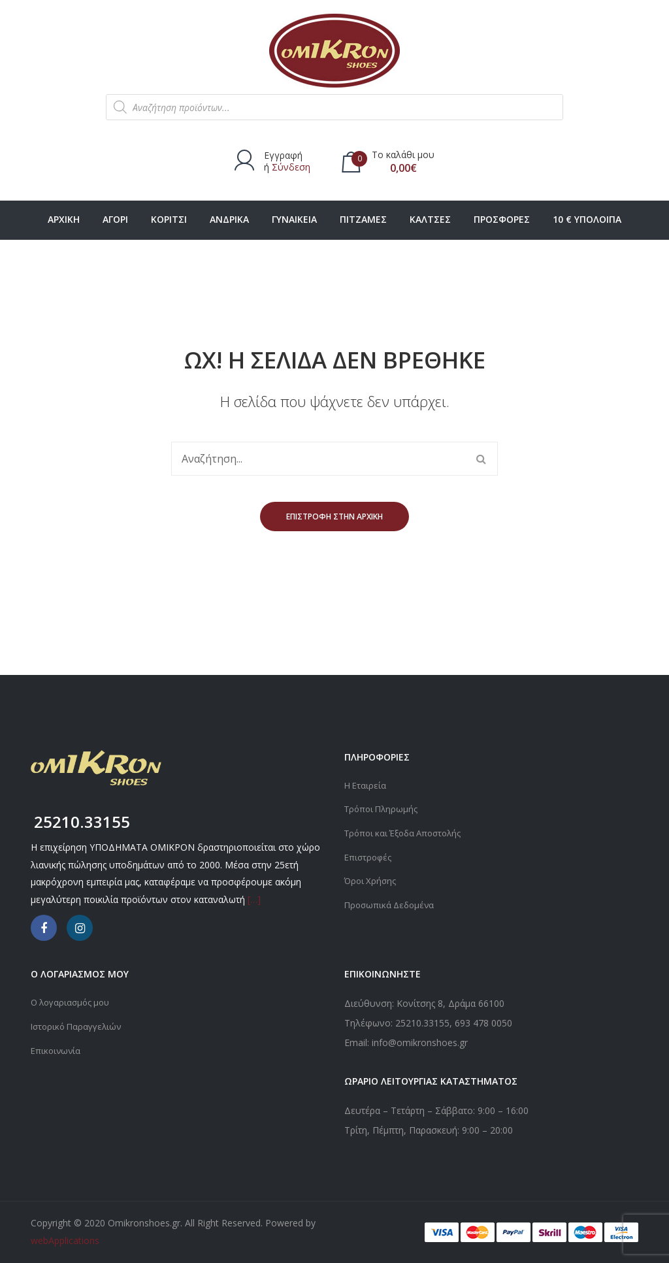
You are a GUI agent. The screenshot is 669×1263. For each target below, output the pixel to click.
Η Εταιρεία (366, 785)
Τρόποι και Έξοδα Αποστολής (407, 832)
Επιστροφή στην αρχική (334, 516)
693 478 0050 (483, 1023)
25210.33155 (422, 1023)
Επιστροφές (369, 855)
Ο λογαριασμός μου (73, 1002)
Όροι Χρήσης (371, 879)
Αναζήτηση (481, 458)
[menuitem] (64, 220)
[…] (254, 899)
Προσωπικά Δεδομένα (391, 902)
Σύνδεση (291, 167)
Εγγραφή (283, 155)
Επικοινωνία (57, 1049)
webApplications (65, 1240)
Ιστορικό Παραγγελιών (79, 1025)
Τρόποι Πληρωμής (383, 808)
